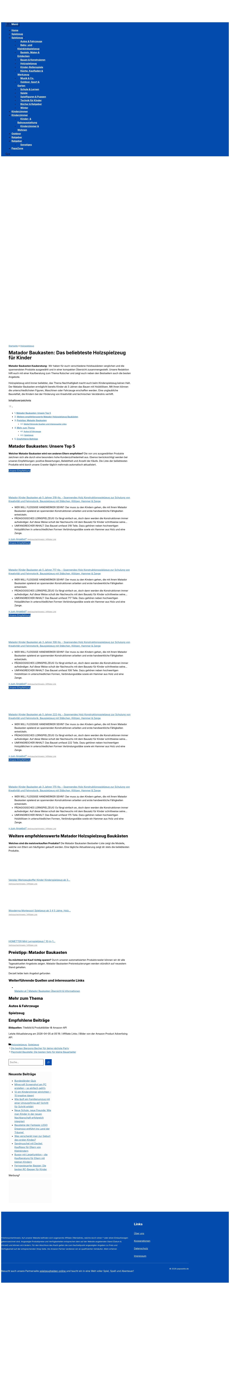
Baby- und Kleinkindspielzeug (28, 47)
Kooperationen (142, 1240)
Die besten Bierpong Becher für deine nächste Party (40, 1048)
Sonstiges (26, 144)
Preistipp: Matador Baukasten (32, 420)
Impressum (140, 1255)
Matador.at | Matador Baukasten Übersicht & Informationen (47, 991)
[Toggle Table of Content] (11, 406)
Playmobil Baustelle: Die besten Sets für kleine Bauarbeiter (43, 1052)
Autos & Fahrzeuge (32, 431)
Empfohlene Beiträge (27, 439)
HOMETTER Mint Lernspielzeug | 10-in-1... (32, 941)
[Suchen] (48, 1062)
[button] (8, 154)
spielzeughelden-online (53, 1271)
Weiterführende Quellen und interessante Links (45, 424)
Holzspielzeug (27, 346)
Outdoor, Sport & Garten (28, 83)
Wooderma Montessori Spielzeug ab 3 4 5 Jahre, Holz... (40, 910)
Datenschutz (141, 1248)
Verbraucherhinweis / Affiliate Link (41, 539)
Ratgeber (17, 137)
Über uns (139, 1233)
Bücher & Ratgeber (31, 104)
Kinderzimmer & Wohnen (28, 128)
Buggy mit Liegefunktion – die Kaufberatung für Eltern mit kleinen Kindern (31, 1158)
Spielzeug (17, 33)
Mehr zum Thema (26, 428)
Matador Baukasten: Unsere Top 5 (33, 413)
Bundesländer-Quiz (25, 1080)
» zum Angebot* (18, 539)
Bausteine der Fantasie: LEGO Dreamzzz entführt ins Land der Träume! (32, 1129)
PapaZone (17, 148)
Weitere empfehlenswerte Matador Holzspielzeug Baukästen (47, 416)
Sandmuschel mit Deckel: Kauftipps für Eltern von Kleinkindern (28, 1147)
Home (15, 30)
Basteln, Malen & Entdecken (28, 54)
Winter (24, 107)
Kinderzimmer (20, 111)
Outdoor (16, 133)
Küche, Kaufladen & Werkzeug (30, 72)
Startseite (13, 346)
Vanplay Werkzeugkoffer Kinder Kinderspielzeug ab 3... (39, 879)
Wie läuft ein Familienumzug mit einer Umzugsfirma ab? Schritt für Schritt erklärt (32, 1103)
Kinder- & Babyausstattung (27, 120)
